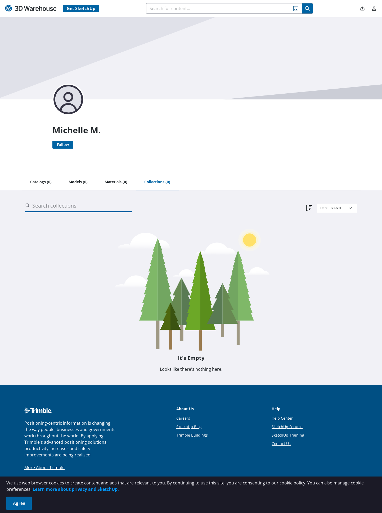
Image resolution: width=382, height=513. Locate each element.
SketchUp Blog (189, 426)
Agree (19, 503)
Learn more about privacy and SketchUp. (76, 489)
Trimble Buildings (192, 435)
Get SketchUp (81, 8)
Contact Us (281, 443)
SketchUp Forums (287, 426)
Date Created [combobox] (330, 208)
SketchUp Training (288, 435)
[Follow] (63, 145)
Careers (183, 418)
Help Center (282, 418)
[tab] (41, 182)
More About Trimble (44, 467)
